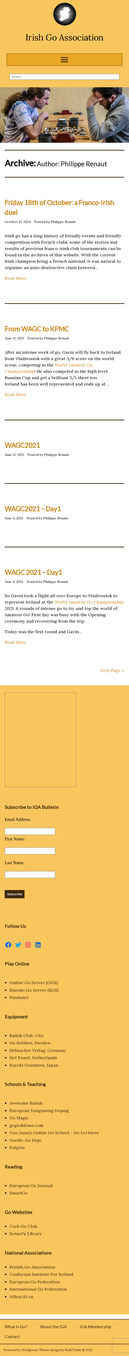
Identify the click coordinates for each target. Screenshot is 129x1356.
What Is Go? (16, 1326)
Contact (12, 1336)
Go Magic (19, 1118)
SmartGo (18, 1193)
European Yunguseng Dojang (39, 1110)
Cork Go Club (23, 1226)
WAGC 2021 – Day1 (33, 572)
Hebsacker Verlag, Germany (37, 1050)
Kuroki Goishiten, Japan (33, 1065)
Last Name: (14, 862)
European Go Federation (34, 1281)
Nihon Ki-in (21, 1296)
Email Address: (18, 819)
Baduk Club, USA (26, 1035)
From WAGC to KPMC (37, 329)
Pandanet (19, 997)
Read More (15, 278)
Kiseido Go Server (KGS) (33, 990)
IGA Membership (95, 1326)
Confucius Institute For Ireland (41, 1274)
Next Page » (112, 670)
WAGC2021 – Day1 (33, 509)
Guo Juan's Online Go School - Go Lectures (54, 1132)
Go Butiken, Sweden (29, 1043)
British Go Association (32, 1267)
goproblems (21, 1125)
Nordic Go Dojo (25, 1140)
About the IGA (53, 1326)
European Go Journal (31, 1185)
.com (38, 1125)
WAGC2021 (22, 445)
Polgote (17, 1147)
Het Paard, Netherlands (33, 1057)
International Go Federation (38, 1289)
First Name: (15, 839)
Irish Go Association (64, 37)
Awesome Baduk (25, 1103)
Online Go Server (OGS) (33, 982)
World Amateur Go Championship (89, 602)
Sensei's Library (25, 1233)
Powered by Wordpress (21, 1350)
